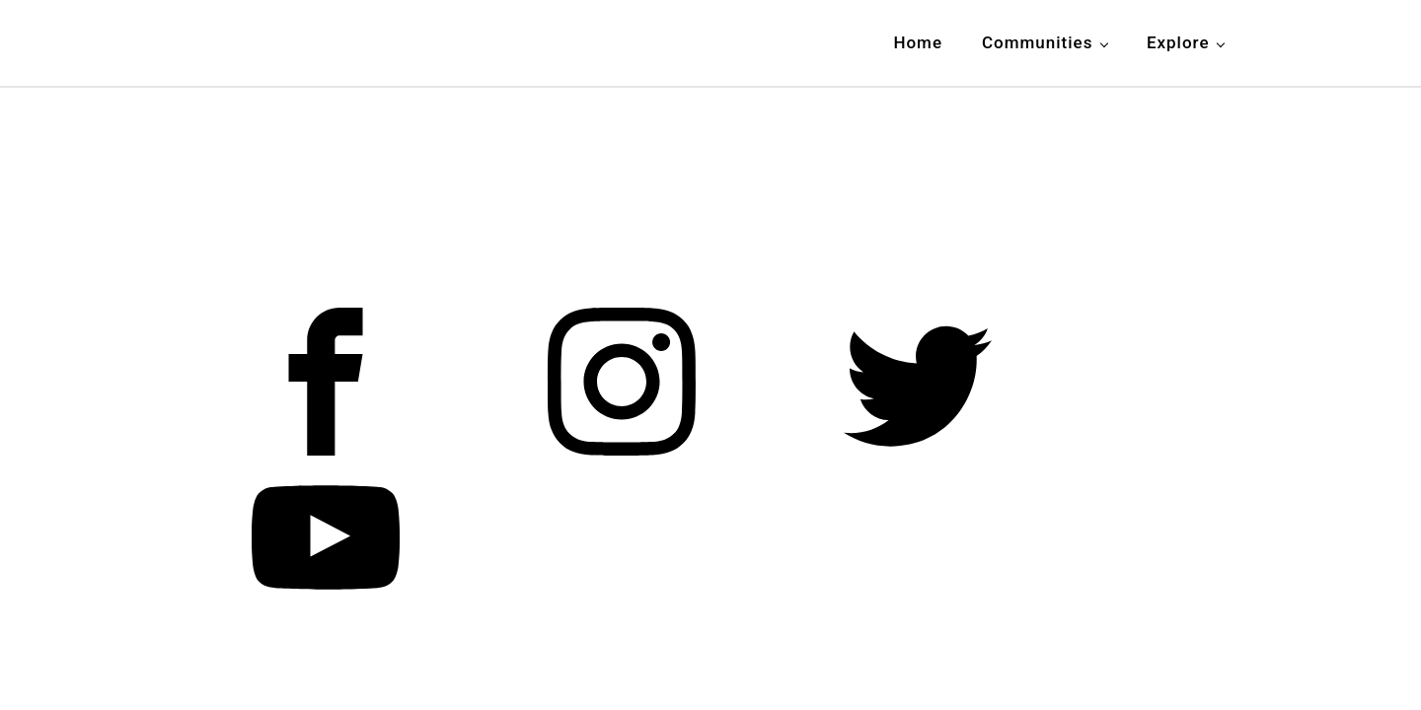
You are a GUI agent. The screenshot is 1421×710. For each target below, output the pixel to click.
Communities (1037, 42)
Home (917, 42)
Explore (1178, 42)
